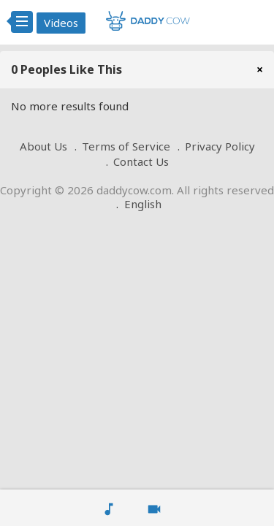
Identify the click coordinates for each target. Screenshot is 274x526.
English (142, 204)
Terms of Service (126, 146)
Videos (61, 22)
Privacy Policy (220, 146)
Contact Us (141, 161)
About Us (43, 146)
